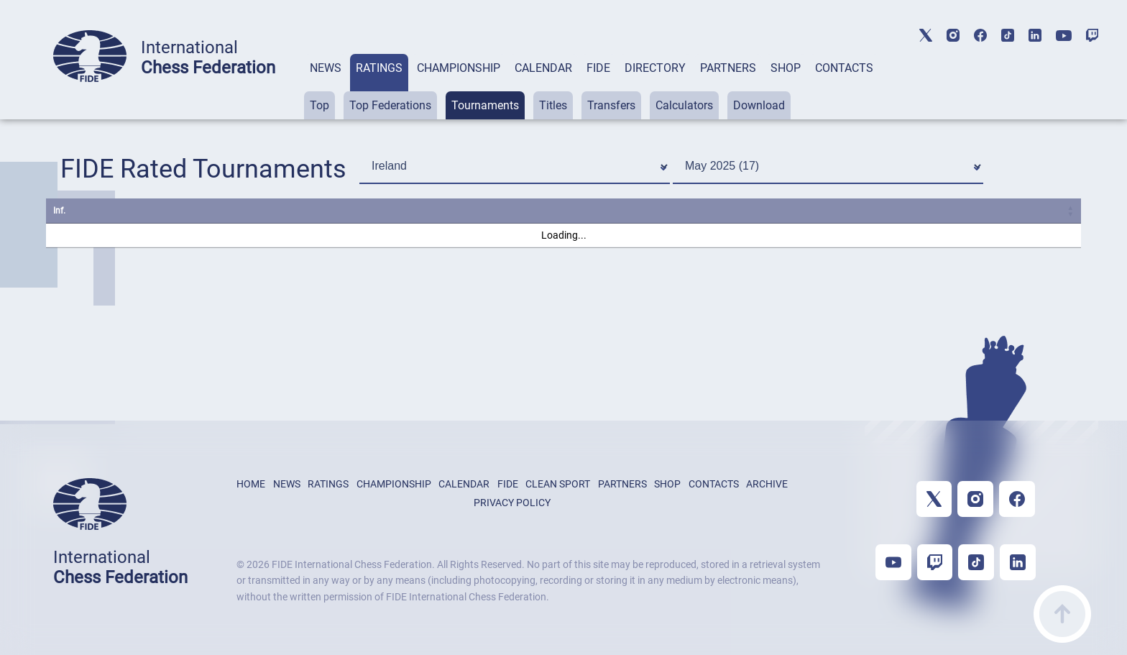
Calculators (684, 105)
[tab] (325, 86)
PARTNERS (728, 68)
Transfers (611, 105)
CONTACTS (844, 68)
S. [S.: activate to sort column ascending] (663, 211)
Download (759, 105)
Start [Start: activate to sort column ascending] (783, 211)
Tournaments (485, 105)
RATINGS (379, 68)
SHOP (785, 68)
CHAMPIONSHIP (458, 68)
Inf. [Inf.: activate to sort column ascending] (59, 211)
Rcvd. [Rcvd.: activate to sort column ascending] (937, 211)
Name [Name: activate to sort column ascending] (117, 211)
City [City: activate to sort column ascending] (525, 211)
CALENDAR (543, 68)
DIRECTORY (655, 68)
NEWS (325, 68)
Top (319, 105)
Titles (553, 105)
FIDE (598, 68)
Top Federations (390, 105)
